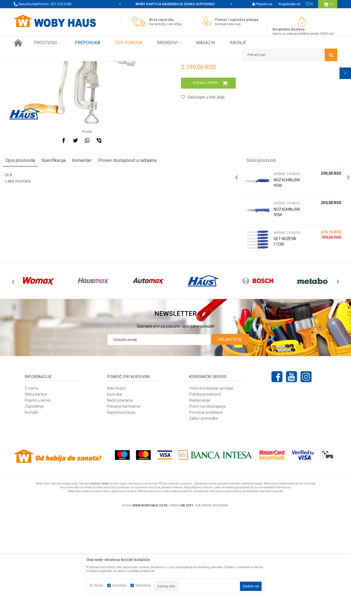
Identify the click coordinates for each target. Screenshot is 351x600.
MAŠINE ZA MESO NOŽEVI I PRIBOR (111, 65)
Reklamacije (199, 486)
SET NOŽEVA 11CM (281, 315)
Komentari (93, 233)
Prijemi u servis (38, 486)
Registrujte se (289, 4)
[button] (289, 55)
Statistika (119, 585)
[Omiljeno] (309, 4)
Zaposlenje (34, 492)
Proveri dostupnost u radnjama (138, 233)
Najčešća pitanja (121, 498)
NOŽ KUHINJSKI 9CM (279, 259)
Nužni (99, 585)
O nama (31, 474)
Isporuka (114, 480)
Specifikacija (64, 233)
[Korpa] (328, 6)
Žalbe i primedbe (203, 504)
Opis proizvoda (31, 233)
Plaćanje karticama (123, 492)
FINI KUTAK (72, 65)
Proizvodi (53, 65)
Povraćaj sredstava (205, 498)
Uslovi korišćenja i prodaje (211, 474)
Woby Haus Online (27, 65)
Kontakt (31, 498)
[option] (175, 4)
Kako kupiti (116, 474)
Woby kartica (36, 480)
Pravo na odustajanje (207, 492)
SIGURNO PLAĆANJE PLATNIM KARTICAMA (175, 4)
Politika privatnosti (205, 480)
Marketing (143, 585)
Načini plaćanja (120, 486)
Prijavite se (230, 425)
